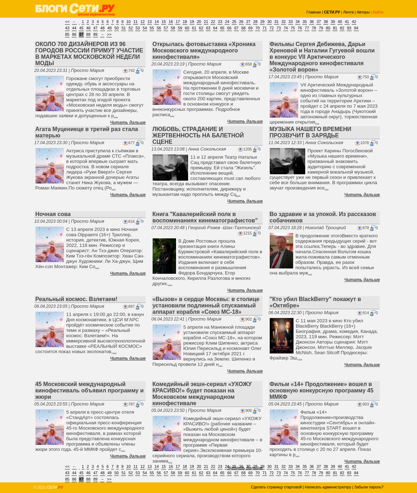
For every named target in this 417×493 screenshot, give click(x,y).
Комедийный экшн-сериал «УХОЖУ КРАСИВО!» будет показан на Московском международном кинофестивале (202, 393)
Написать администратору (328, 487)
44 (74, 28)
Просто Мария (87, 70)
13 (150, 21)
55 (152, 28)
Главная (313, 12)
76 (300, 28)
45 (81, 28)
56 (159, 28)
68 (243, 28)
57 (166, 28)
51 (123, 28)
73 (278, 28)
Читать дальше (128, 122)
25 (234, 21)
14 (156, 21)
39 (333, 21)
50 (117, 28)
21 (206, 21)
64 (215, 28)
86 (74, 34)
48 (102, 28)
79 (321, 28)
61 (194, 28)
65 (222, 28)
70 (258, 28)
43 (67, 28)
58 (173, 28)
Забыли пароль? (368, 487)
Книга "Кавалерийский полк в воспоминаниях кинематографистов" (205, 217)
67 (236, 28)
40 (340, 21)
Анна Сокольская (207, 149)
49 (110, 28)
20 (199, 21)
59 (180, 28)
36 (311, 21)
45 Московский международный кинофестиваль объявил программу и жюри (89, 390)
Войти (378, 12)
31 (276, 21)
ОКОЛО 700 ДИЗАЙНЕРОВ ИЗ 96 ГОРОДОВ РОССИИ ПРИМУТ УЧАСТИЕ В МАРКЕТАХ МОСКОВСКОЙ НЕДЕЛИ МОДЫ (89, 53)
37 (319, 21)
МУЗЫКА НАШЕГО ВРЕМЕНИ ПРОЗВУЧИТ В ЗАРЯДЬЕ (310, 132)
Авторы (363, 12)
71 (265, 28)
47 (95, 28)
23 (220, 21)
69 (250, 28)
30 (269, 21)
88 (88, 34)
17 (178, 21)
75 (293, 28)
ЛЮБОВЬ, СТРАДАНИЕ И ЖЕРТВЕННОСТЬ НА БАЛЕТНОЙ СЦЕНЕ (198, 135)
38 (326, 21)
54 (145, 28)
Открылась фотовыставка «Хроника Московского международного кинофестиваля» (204, 50)
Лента (348, 12)
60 (187, 28)
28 (255, 21)
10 (128, 21)
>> (109, 34)
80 (328, 28)
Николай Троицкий (325, 227)
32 (283, 21)
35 (305, 21)
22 (213, 21)
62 (201, 28)
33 (291, 21)
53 (138, 28)
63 (208, 28)
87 (81, 34)
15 (163, 21)
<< (67, 21)
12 (143, 21)
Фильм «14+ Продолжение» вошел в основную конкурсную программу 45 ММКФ (322, 390)
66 (229, 28)
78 (314, 28)
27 (248, 21)
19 (192, 21)
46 (88, 28)
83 (349, 28)
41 (347, 21)
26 (241, 21)
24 (227, 21)
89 (95, 34)
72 (271, 28)
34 (298, 21)
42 (354, 21)
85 (67, 34)
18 (185, 21)
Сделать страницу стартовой (276, 487)
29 (262, 21)
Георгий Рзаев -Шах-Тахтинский (224, 227)
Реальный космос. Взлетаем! (76, 299)
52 (130, 28)
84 (356, 28)
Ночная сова (53, 214)
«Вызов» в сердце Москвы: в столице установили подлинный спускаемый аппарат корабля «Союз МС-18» (206, 305)
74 (286, 28)
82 (342, 28)
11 (135, 21)
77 (307, 28)
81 (335, 28)
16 (171, 21)
